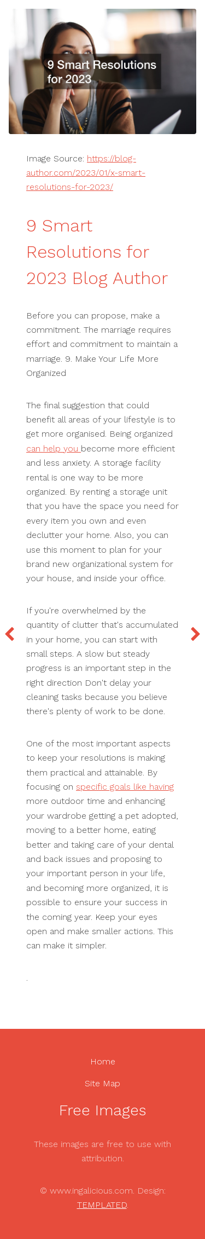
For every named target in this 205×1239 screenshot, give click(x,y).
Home (102, 1061)
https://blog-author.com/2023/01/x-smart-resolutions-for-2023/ (85, 173)
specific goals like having (125, 786)
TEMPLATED (102, 1205)
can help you (53, 448)
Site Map (102, 1083)
